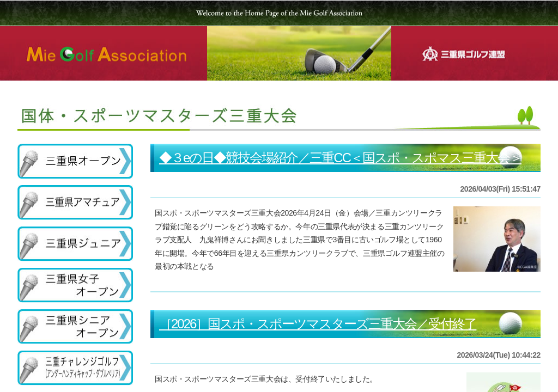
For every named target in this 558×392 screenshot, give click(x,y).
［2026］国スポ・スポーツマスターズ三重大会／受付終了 (317, 323)
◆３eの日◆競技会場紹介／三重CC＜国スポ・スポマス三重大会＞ (340, 157)
